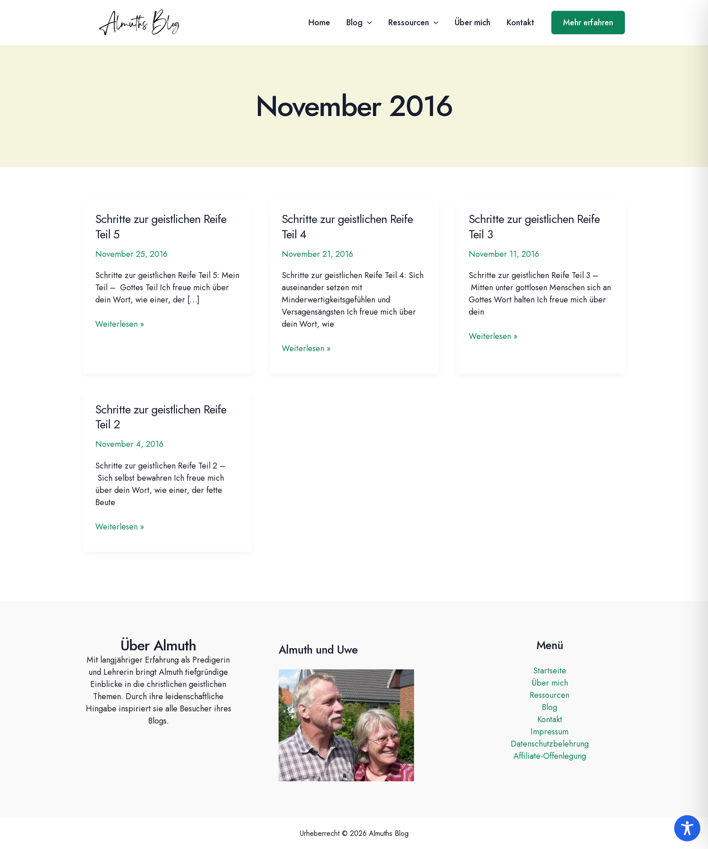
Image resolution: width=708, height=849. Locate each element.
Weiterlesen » (119, 324)
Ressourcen (413, 22)
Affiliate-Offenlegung (549, 756)
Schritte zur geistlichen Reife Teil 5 (160, 226)
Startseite (549, 671)
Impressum (549, 732)
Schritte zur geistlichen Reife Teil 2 (160, 417)
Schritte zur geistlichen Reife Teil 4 (347, 226)
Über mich (472, 22)
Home (319, 22)
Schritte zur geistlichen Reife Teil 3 (534, 226)
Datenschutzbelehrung (550, 744)
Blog (359, 22)
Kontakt (520, 22)
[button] (367, 22)
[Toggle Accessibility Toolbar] (687, 828)
